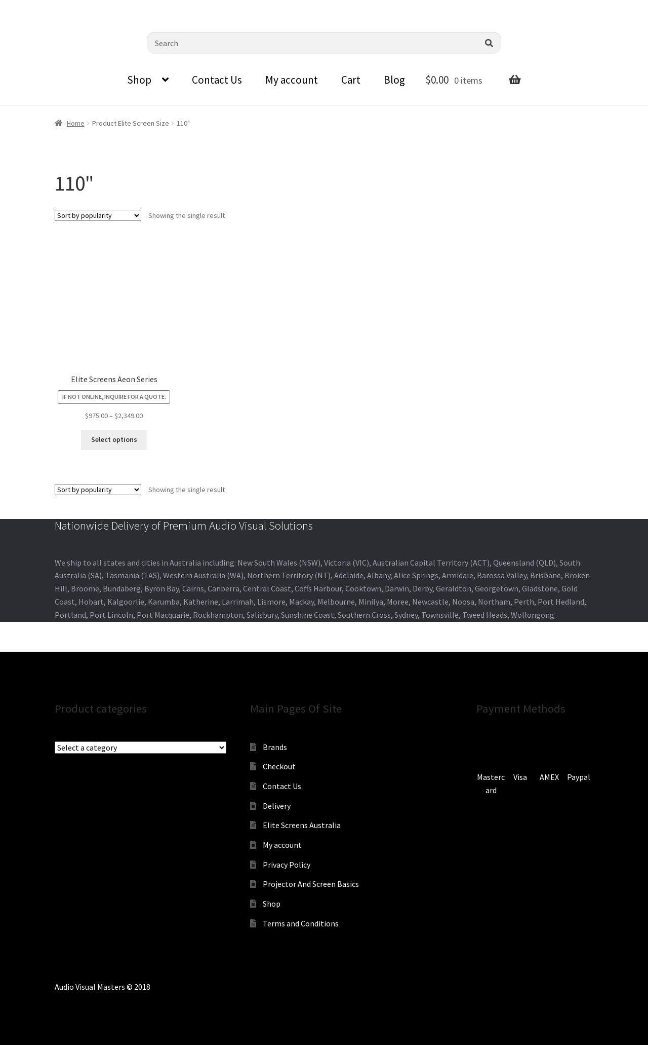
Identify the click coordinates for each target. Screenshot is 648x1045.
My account (291, 80)
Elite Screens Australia (302, 825)
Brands (275, 747)
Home (76, 123)
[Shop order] (98, 215)
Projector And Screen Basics (311, 884)
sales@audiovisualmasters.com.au (125, 8)
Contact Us (217, 80)
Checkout (279, 766)
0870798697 (28, 8)
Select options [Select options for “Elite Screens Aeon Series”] (114, 439)
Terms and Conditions (301, 923)
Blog (394, 80)
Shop (139, 80)
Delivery (277, 806)
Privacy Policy (286, 865)
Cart (350, 80)
